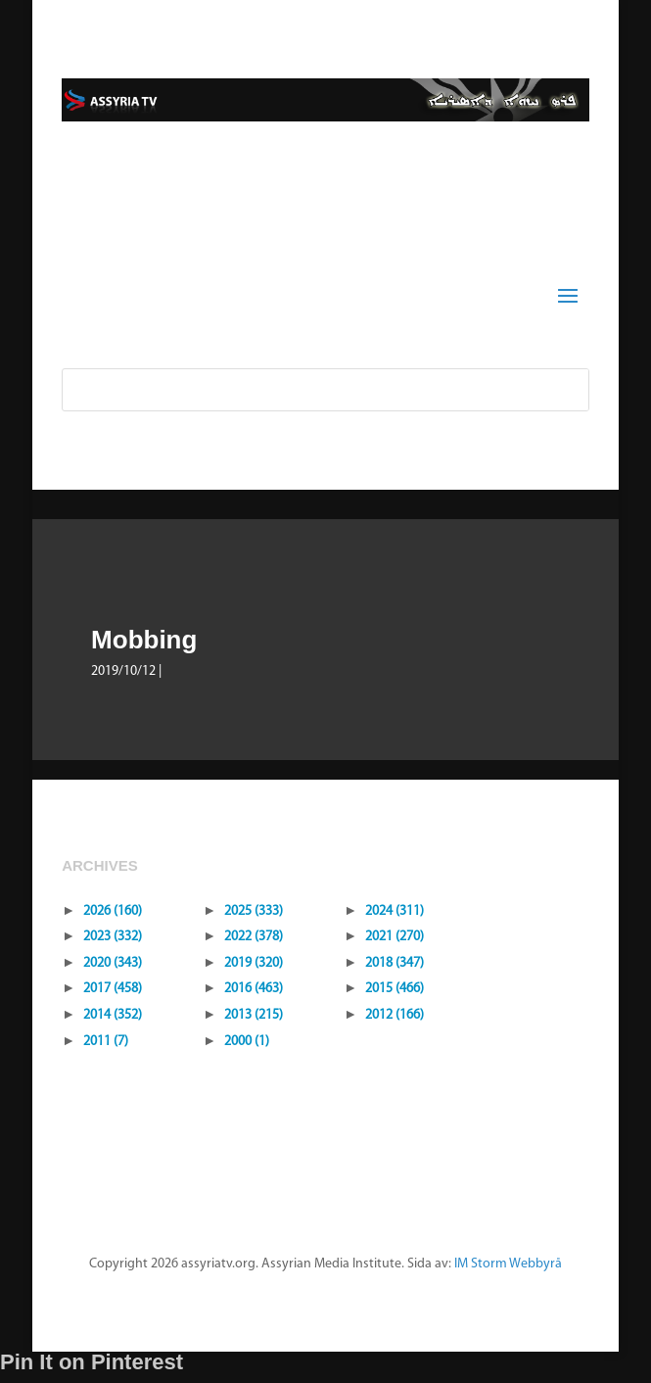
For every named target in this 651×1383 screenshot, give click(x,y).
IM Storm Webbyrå (508, 1264)
